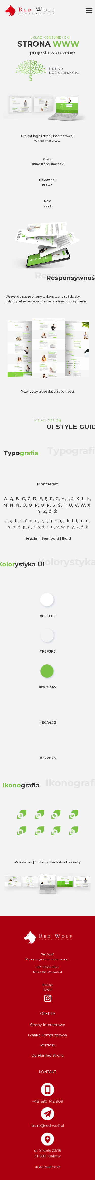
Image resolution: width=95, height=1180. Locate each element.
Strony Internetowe (47, 1025)
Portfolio (47, 1045)
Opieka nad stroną (47, 1055)
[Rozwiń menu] (89, 10)
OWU (47, 990)
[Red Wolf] (29, 10)
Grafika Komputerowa (47, 1035)
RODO (47, 985)
